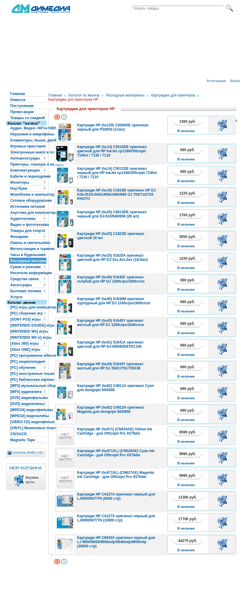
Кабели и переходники (28, 176)
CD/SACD (18, 434)
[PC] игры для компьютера (28, 307)
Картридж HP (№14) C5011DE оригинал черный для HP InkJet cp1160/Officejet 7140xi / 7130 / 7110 (117, 172)
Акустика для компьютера (28, 213)
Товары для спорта (27, 231)
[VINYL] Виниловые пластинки (28, 428)
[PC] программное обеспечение (28, 355)
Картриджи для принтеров (173, 95)
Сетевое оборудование (28, 200)
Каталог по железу (83, 95)
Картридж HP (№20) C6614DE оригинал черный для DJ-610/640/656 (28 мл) (112, 214)
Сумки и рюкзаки (25, 267)
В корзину (223, 125)
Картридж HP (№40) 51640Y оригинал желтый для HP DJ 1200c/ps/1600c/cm (110, 322)
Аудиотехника (22, 219)
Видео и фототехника (28, 225)
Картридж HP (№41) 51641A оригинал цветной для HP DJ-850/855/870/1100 (110, 344)
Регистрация (216, 81)
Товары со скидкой (27, 118)
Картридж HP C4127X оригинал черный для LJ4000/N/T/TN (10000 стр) (116, 518)
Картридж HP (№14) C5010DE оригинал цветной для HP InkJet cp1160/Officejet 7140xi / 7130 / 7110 (112, 151)
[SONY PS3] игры (25, 319)
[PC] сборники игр (26, 313)
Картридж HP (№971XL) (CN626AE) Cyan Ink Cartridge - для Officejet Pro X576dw (116, 453)
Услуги (16, 297)
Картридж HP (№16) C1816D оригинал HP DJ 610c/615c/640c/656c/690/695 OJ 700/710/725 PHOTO (116, 194)
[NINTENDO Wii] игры (28, 331)
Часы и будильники (28, 255)
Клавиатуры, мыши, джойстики (28, 140)
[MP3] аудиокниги (26, 392)
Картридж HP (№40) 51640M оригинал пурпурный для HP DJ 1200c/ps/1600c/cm (113, 301)
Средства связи (24, 279)
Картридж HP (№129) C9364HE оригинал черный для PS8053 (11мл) (113, 127)
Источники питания (27, 206)
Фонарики (19, 237)
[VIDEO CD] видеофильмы (28, 422)
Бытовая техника (25, 291)
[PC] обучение (23, 368)
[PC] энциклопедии (27, 361)
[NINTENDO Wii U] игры (28, 337)
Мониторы (19, 182)
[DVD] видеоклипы (27, 404)
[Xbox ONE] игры (25, 349)
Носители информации (28, 273)
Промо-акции (22, 112)
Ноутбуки (18, 188)
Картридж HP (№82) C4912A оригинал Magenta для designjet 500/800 (110, 409)
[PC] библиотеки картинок (28, 380)
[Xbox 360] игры (24, 343)
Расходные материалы (28, 261)
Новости (17, 100)
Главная (17, 94)
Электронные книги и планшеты (28, 152)
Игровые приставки (28, 146)
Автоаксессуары (25, 158)
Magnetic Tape (22, 440)
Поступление (22, 106)
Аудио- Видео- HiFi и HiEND (28, 128)
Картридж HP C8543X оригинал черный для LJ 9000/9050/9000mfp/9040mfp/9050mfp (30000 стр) (116, 542)
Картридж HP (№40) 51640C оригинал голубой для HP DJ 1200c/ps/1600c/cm (111, 279)
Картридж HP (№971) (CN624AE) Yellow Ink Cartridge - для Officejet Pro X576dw (114, 431)
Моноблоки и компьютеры (28, 194)
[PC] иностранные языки (28, 374)
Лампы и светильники (28, 243)
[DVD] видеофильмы (28, 398)
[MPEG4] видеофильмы (28, 410)
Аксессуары (21, 285)
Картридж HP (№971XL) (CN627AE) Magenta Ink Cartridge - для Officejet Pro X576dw (115, 474)
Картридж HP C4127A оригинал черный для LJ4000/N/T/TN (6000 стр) (116, 496)
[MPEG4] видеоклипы (28, 416)
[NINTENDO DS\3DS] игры (28, 325)
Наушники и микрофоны (28, 134)
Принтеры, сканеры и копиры (28, 164)
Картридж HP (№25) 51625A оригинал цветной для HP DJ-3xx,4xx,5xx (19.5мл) (112, 257)
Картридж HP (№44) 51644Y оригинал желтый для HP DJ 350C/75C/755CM (110, 366)
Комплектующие (25, 170)
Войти (235, 81)
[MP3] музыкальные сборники (28, 386)
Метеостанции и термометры (28, 249)
